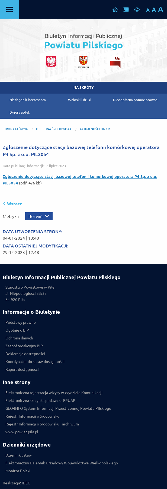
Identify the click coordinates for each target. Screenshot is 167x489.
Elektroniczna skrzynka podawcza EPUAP (40, 400)
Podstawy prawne (20, 322)
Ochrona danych (19, 338)
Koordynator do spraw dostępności (35, 361)
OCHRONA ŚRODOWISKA (53, 129)
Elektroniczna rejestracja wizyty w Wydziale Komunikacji (53, 393)
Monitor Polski (17, 471)
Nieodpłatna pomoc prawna (135, 100)
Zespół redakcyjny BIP (24, 346)
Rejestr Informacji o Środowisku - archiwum (42, 424)
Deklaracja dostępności (25, 354)
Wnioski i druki (79, 100)
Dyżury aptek (19, 112)
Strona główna (15, 129)
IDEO (26, 483)
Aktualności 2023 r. (95, 129)
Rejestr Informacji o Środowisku (32, 416)
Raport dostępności (22, 369)
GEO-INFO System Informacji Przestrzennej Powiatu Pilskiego (58, 408)
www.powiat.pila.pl (21, 432)
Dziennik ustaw (18, 455)
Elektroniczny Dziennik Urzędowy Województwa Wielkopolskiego (61, 463)
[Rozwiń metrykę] (39, 216)
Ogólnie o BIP (17, 330)
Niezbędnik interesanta (27, 100)
